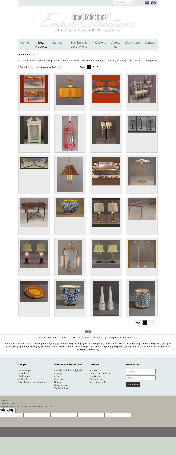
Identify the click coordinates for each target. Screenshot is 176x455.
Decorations (60, 385)
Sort (47, 67)
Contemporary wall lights (153, 343)
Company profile (98, 382)
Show (26, 67)
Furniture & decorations (79, 44)
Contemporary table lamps (103, 343)
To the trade (96, 379)
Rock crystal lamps (129, 343)
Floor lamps (24, 373)
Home (25, 42)
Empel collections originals (68, 370)
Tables (57, 382)
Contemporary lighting (44, 343)
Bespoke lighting (122, 346)
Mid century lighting (101, 346)
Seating (58, 373)
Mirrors (58, 376)
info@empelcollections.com (122, 337)
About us (115, 44)
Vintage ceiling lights (32, 346)
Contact (149, 42)
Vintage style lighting (88, 349)
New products (41, 44)
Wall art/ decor (61, 388)
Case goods (60, 379)
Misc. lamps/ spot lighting (31, 382)
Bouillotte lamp (162, 346)
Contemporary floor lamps (17, 343)
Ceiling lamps (25, 379)
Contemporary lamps (78, 346)
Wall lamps (24, 376)
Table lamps (24, 370)
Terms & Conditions (100, 373)
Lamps (58, 42)
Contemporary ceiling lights (72, 343)
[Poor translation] (11, 410)
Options (100, 42)
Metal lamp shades (55, 346)
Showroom (132, 42)
